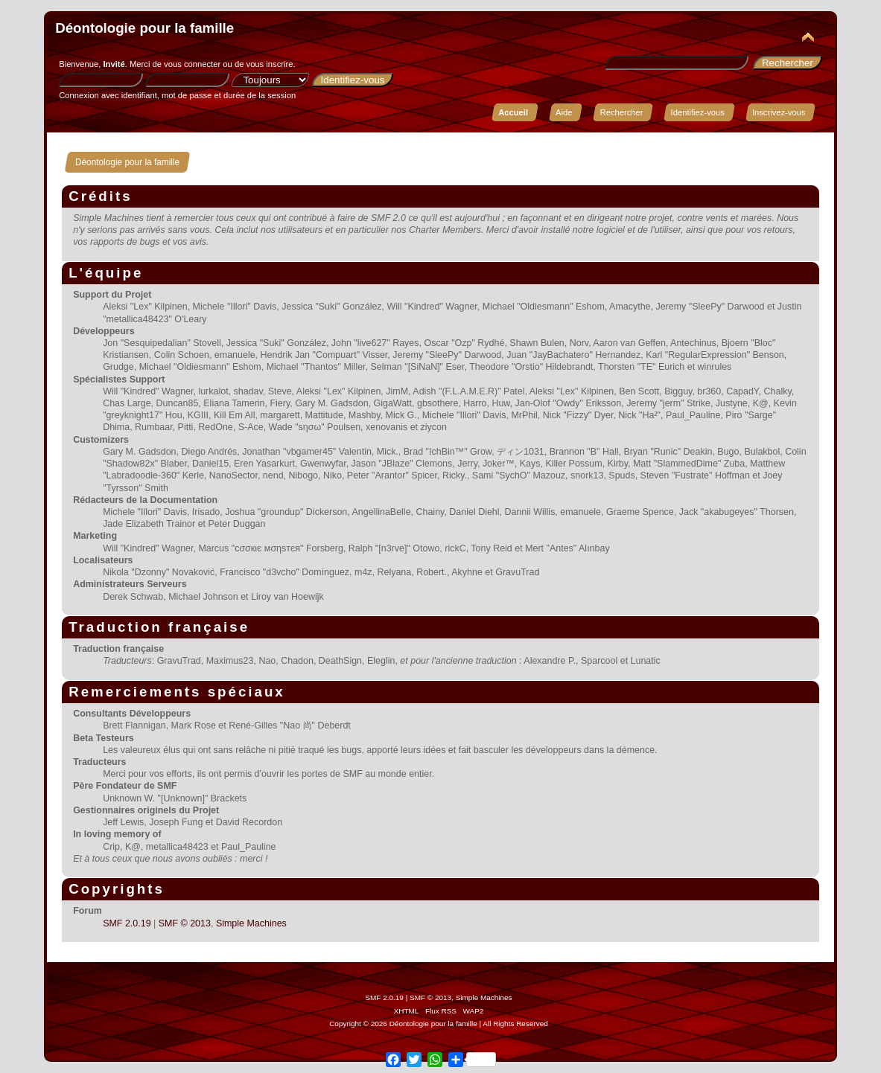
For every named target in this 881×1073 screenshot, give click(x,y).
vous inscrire (270, 64)
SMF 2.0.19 (126, 923)
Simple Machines (251, 923)
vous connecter (192, 64)
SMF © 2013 (185, 923)
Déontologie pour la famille (144, 28)
